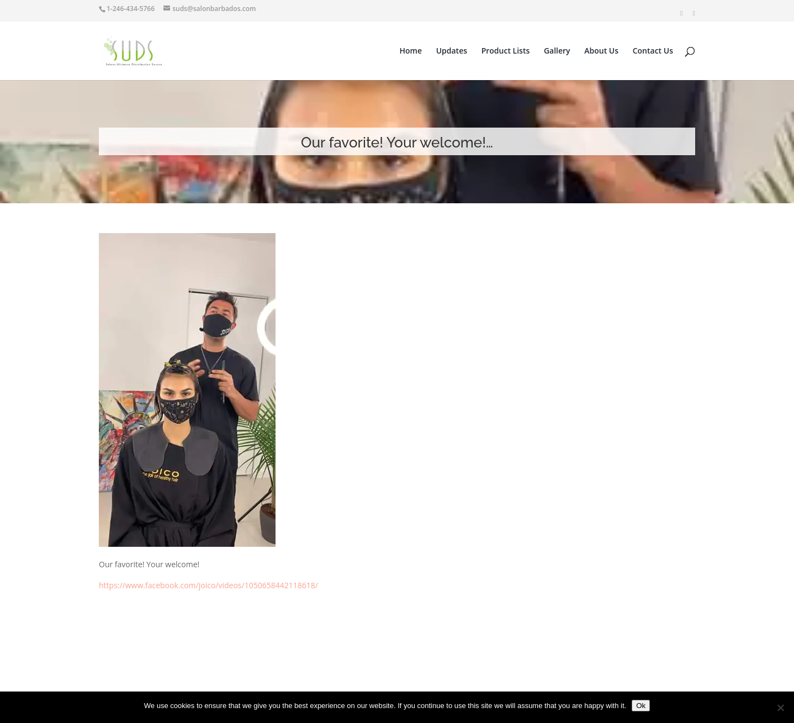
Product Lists (505, 51)
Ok (640, 705)
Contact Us (653, 51)
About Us (601, 51)
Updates (451, 51)
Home (411, 51)
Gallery (557, 51)
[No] (780, 707)
